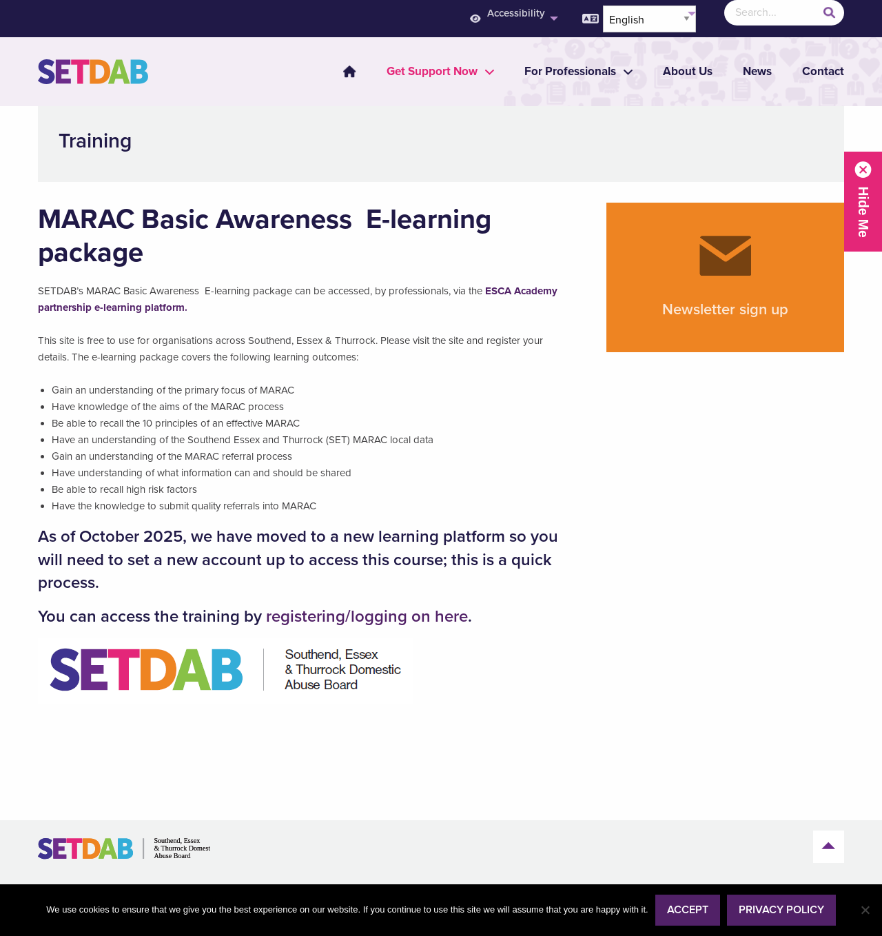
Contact (823, 71)
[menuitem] (341, 71)
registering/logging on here (367, 617)
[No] (865, 910)
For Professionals (570, 71)
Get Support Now (432, 71)
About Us (687, 71)
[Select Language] (649, 19)
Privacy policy (781, 910)
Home (349, 71)
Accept (687, 910)
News (757, 71)
